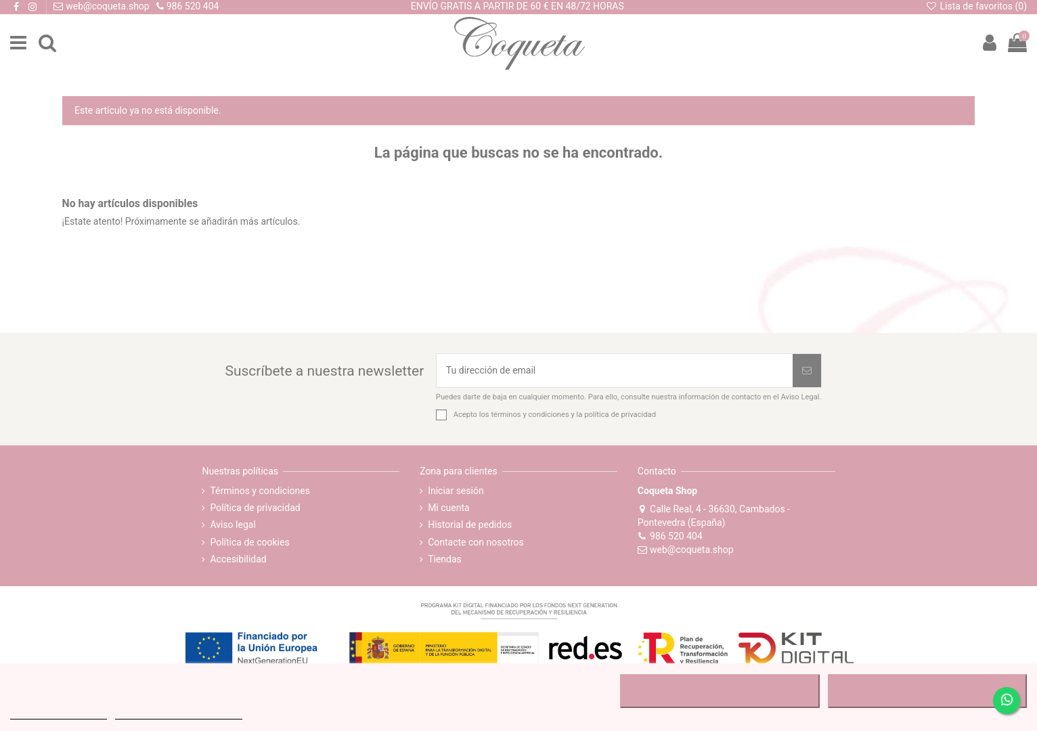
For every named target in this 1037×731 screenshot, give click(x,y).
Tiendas (445, 559)
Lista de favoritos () (976, 6)
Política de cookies (249, 542)
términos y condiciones (530, 414)
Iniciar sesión (456, 490)
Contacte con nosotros (476, 542)
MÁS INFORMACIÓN (58, 713)
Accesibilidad (238, 559)
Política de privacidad (255, 507)
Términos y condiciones (259, 490)
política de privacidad (620, 414)
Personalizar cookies (178, 713)
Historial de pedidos (470, 524)
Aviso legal (232, 524)
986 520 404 (670, 536)
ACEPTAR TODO (927, 691)
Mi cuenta (449, 507)
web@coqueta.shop (686, 549)
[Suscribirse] (807, 370)
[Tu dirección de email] (615, 370)
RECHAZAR (719, 691)
